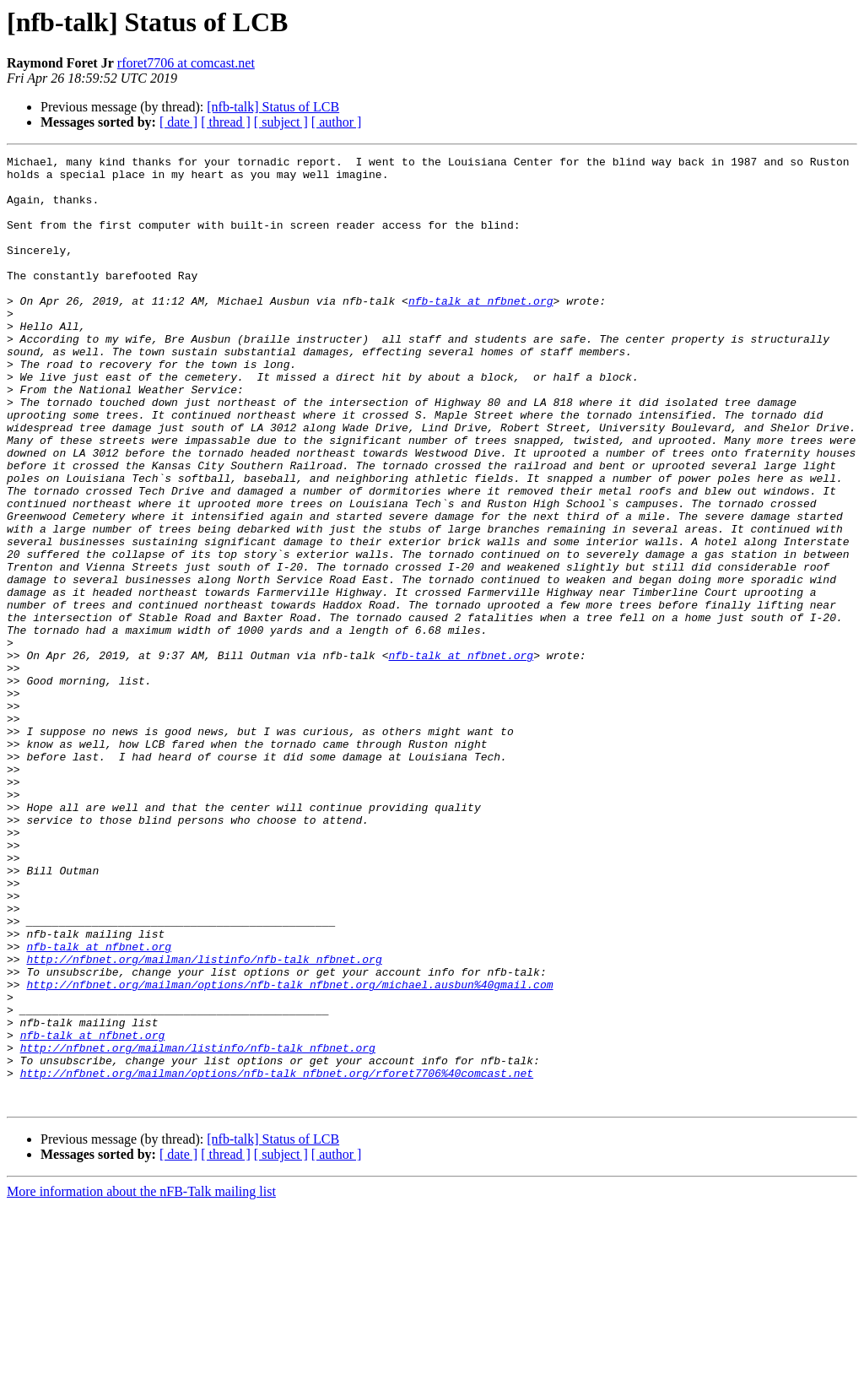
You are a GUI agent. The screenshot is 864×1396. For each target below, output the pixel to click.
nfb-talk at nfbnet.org (481, 330)
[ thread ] (226, 122)
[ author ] (336, 122)
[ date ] (178, 122)
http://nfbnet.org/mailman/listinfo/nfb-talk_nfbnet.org (203, 1120)
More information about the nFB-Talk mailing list (141, 1381)
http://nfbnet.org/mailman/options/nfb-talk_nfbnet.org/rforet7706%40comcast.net (276, 1257)
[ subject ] (281, 122)
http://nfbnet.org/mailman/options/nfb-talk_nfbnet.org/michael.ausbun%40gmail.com (289, 1151)
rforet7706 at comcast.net (186, 63)
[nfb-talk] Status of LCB (273, 107)
